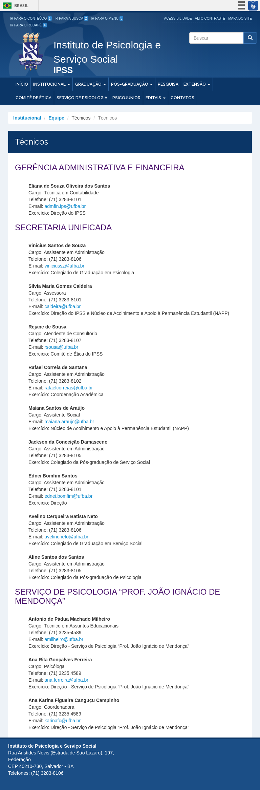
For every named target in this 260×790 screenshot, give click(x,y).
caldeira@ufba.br (62, 306)
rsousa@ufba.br (61, 347)
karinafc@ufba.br (62, 720)
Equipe (56, 118)
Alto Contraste (210, 18)
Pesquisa (168, 84)
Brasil (14, 5)
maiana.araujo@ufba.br (69, 421)
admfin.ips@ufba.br (65, 206)
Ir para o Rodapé (28, 25)
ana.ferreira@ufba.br (66, 680)
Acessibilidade (178, 18)
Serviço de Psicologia (82, 97)
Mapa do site (240, 18)
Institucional (51, 84)
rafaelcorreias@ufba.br (68, 387)
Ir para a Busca (71, 18)
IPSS (63, 70)
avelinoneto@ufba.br (66, 536)
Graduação (90, 84)
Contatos (182, 97)
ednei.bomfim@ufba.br (68, 496)
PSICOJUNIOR (126, 97)
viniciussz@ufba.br (64, 266)
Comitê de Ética (33, 97)
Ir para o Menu (107, 18)
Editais (156, 97)
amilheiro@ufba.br (63, 639)
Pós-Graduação (132, 84)
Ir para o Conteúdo (31, 18)
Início (22, 84)
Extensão (196, 84)
